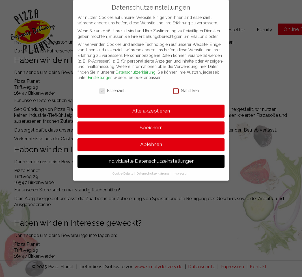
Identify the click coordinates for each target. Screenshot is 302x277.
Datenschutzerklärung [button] (153, 167)
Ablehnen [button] (151, 138)
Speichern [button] (151, 121)
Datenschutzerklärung (136, 66)
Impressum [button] (181, 167)
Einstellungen (100, 72)
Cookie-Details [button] (123, 167)
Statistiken (186, 85)
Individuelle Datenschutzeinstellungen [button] (151, 155)
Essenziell (112, 85)
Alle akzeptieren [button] (151, 105)
